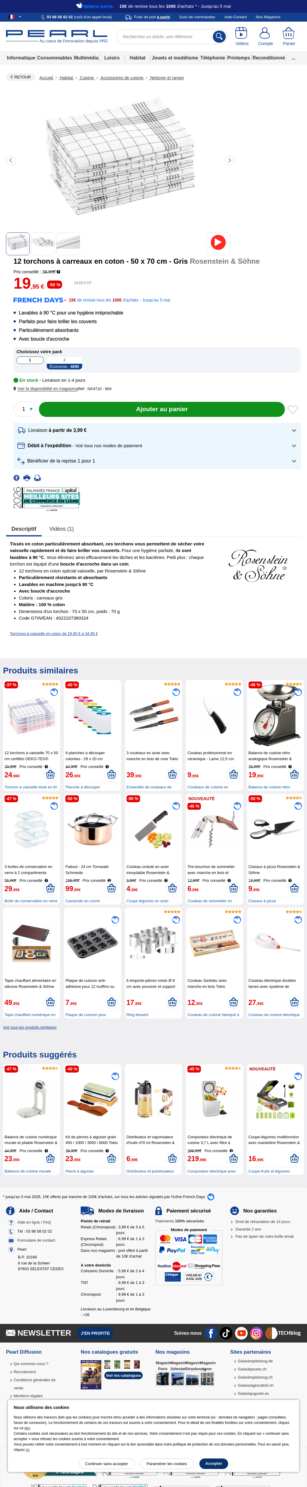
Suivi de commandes (197, 17)
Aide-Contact (235, 17)
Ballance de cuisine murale (27, 1171)
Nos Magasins (268, 17)
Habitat (137, 57)
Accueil (46, 77)
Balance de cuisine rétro (269, 787)
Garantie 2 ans (248, 1229)
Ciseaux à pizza (262, 901)
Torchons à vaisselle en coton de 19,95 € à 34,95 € (54, 633)
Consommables (54, 57)
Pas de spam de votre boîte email (265, 1236)
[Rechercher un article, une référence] (172, 36)
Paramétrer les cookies (167, 1463)
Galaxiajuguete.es (253, 1393)
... (294, 57)
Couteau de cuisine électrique (274, 1014)
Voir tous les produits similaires (29, 1027)
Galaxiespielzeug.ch (255, 1377)
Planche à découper (82, 787)
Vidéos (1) (61, 529)
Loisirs (112, 57)
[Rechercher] (219, 37)
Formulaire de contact (36, 1240)
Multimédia (86, 57)
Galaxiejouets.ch (252, 1369)
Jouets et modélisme (175, 57)
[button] (46, 389)
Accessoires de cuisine (122, 77)
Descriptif (23, 529)
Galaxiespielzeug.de (255, 1361)
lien (27, 1428)
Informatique (21, 57)
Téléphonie (212, 57)
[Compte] (266, 36)
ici (27, 1450)
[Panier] (289, 36)
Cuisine (87, 77)
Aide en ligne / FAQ (34, 1222)
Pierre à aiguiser (79, 1171)
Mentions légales (28, 1396)
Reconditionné (268, 57)
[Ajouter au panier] (162, 409)
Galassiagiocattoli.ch (255, 1385)
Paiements (179, 1221)
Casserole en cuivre (82, 901)
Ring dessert (137, 1014)
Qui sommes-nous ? (30, 1363)
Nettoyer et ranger (166, 77)
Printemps (238, 57)
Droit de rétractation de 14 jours (263, 1221)
